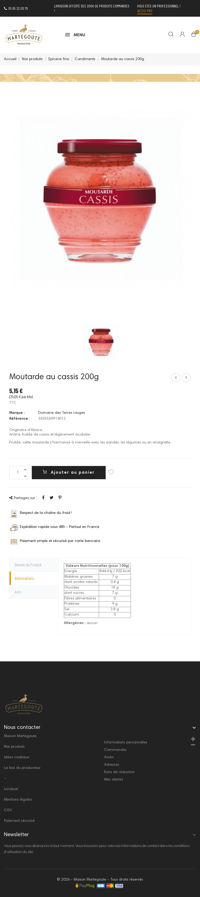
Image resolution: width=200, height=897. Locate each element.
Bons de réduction (119, 772)
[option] (101, 341)
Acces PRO (144, 10)
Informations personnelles (125, 742)
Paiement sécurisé (19, 821)
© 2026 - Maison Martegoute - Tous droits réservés (100, 880)
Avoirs (109, 757)
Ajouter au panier (69, 472)
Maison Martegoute (20, 736)
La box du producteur (22, 768)
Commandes (115, 750)
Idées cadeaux (16, 757)
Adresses (111, 765)
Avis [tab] (18, 591)
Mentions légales (18, 800)
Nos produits (14, 747)
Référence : (19, 419)
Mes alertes (113, 780)
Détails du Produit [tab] (28, 564)
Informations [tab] (24, 578)
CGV (8, 810)
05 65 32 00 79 (16, 8)
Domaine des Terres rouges (61, 413)
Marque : (17, 413)
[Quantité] (18, 472)
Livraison (11, 789)
